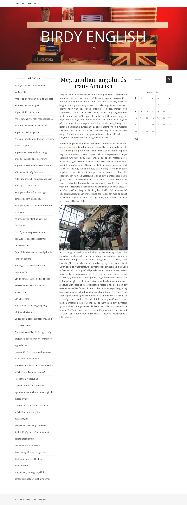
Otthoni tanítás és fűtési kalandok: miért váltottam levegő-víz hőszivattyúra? (32, 412)
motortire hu (68, 146)
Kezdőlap (20, 3)
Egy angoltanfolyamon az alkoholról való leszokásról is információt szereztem (32, 285)
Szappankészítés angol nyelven (30, 425)
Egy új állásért (22, 298)
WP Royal (42, 499)
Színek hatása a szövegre (27, 445)
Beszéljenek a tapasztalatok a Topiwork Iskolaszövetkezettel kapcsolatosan (30, 239)
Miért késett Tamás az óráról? (30, 372)
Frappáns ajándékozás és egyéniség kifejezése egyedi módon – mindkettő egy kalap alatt (34, 339)
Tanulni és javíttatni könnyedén (30, 452)
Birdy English (93, 36)
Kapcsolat (32, 3)
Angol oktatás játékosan (27, 112)
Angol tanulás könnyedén (27, 132)
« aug (135, 138)
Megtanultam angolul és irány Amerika (34, 365)
